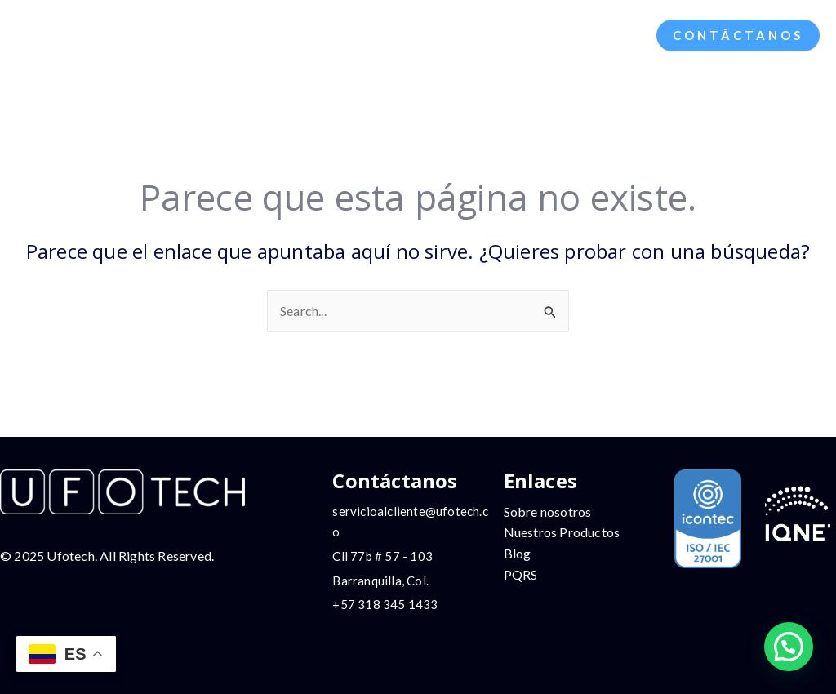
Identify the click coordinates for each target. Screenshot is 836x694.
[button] (738, 35)
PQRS (521, 574)
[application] (293, 35)
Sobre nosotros (548, 511)
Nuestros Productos (562, 532)
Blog (517, 553)
